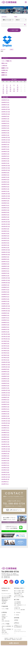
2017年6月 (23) (5, 348)
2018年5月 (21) (5, 322)
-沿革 (2, 619)
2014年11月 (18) (5, 420)
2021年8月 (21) (5, 231)
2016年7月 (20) (5, 374)
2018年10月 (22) (5, 310)
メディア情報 (5, 623)
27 (17, 91)
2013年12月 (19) (5, 446)
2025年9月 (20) (5, 116)
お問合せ (16, 623)
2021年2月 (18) (5, 245)
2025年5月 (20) (5, 125)
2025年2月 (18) (5, 132)
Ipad (2, 51)
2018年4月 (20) (5, 324)
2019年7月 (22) (5, 289)
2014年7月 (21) (5, 430)
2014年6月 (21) (5, 432)
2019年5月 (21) (5, 294)
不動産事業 (4, 606)
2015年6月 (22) (5, 404)
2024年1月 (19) (5, 163)
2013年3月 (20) (5, 467)
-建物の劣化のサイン (5, 598)
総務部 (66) (4, 75)
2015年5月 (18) (5, 406)
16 (3, 89)
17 (7, 89)
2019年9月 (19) (5, 285)
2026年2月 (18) (5, 104)
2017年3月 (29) (5, 355)
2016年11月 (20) (5, 364)
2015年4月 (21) (5, 409)
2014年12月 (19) (5, 418)
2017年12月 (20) (5, 334)
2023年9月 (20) (5, 172)
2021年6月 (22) (5, 235)
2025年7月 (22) (5, 121)
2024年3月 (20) (5, 158)
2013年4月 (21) (5, 465)
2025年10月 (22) (5, 114)
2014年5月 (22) (5, 434)
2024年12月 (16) (5, 137)
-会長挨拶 (3, 614)
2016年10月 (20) (5, 367)
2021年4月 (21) (5, 240)
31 (7, 93)
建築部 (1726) (4, 68)
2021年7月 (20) (5, 233)
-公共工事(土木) (17, 603)
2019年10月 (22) (5, 282)
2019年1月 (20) (5, 303)
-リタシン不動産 (4, 608)
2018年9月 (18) (5, 313)
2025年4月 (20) (5, 128)
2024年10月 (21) (5, 142)
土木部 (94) (4, 65)
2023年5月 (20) (5, 182)
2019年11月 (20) (5, 280)
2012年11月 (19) (5, 477)
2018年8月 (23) (5, 315)
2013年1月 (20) (5, 472)
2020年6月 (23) (5, 264)
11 (10, 87)
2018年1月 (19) (5, 331)
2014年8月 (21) (5, 427)
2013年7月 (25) (5, 458)
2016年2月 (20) (5, 385)
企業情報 (4, 612)
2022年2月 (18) (5, 217)
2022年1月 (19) (5, 219)
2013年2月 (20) (5, 470)
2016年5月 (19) (5, 378)
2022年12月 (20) (5, 193)
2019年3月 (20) (5, 299)
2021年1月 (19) (5, 247)
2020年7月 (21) (5, 261)
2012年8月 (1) (5, 481)
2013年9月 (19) (5, 453)
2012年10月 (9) (5, 479)
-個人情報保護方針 (18, 626)
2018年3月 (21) (5, 327)
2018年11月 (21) (5, 308)
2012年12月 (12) (5, 474)
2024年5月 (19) (5, 154)
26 (14, 91)
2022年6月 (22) (5, 207)
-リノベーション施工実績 (19, 609)
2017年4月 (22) (5, 353)
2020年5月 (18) (5, 266)
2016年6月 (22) (5, 376)
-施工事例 (3, 603)
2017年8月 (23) (5, 343)
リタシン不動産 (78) (6, 61)
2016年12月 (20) (5, 362)
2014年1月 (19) (5, 444)
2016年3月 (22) (5, 383)
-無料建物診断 (4, 600)
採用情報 (16, 617)
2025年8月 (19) (5, 118)
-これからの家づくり (18, 595)
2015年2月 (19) (5, 413)
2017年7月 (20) (5, 346)
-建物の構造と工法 (18, 593)
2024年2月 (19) (5, 161)
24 (7, 91)
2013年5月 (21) (5, 463)
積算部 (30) (4, 72)
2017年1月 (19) (5, 360)
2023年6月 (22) (5, 179)
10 (7, 87)
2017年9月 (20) (5, 341)
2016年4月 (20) (5, 381)
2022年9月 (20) (5, 200)
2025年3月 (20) (5, 130)
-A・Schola (16, 614)
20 (17, 89)
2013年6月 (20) (5, 460)
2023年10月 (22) (5, 170)
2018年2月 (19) (5, 329)
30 (3, 93)
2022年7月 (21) (5, 205)
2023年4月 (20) (5, 184)
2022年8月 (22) (5, 203)
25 (10, 91)
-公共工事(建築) (17, 602)
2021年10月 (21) (5, 226)
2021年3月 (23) (5, 243)
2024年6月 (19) (5, 151)
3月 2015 (14, 79)
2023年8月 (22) (5, 175)
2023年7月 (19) (5, 177)
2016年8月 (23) (5, 371)
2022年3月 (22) (5, 214)
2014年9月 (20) (5, 425)
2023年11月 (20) (5, 168)
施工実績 (16, 599)
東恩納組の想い (6, 588)
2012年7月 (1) (5, 484)
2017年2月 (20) (5, 357)
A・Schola (17, 612)
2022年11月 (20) (5, 196)
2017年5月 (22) (5, 350)
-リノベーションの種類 (6, 595)
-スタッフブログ (17, 629)
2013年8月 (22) (5, 456)
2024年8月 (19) (5, 146)
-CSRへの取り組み (5, 621)
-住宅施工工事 (17, 608)
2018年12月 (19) (5, 306)
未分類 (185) (4, 70)
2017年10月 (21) (5, 338)
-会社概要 (3, 617)
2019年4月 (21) (5, 296)
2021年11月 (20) (5, 224)
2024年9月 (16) (5, 144)
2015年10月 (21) (5, 395)
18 (10, 89)
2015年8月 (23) (5, 399)
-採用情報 (16, 620)
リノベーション (6, 593)
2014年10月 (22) (5, 423)
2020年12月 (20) (5, 249)
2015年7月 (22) (5, 402)
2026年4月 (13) (5, 100)
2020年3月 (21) (5, 271)
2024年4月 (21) (5, 156)
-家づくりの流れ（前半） (19, 590)
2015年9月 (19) (5, 397)
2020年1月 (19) (5, 275)
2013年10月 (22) (5, 451)
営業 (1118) (4, 63)
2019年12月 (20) (5, 278)
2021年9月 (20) (5, 228)
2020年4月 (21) (5, 268)
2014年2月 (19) (5, 441)
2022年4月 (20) (5, 212)
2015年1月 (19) (5, 416)
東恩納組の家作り (19, 588)
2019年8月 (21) (5, 287)
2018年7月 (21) (5, 317)
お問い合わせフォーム (14, 510)
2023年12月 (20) (5, 165)
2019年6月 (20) (5, 292)
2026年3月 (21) (5, 102)
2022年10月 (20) (5, 198)
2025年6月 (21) (5, 123)
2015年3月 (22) (5, 411)
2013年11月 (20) (5, 449)
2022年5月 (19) (5, 210)
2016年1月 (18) (5, 388)
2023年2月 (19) (5, 189)
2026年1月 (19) (5, 107)
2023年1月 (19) (5, 191)
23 (3, 91)
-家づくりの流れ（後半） (19, 592)
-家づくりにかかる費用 (19, 596)
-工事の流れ (4, 602)
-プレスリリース (4, 633)
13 (17, 87)
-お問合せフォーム (18, 625)
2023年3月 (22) (5, 186)
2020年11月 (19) (5, 252)
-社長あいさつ (4, 616)
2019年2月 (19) (5, 301)
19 (14, 89)
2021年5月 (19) (5, 238)
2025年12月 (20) (5, 109)
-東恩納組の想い (4, 590)
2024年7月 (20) (5, 149)
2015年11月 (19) (5, 392)
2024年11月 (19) (5, 139)
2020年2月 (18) (5, 273)
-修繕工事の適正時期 (5, 597)
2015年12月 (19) (5, 390)
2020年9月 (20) (5, 257)
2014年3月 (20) (5, 439)
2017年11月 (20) (5, 336)
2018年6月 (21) (5, 320)
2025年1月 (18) (5, 135)
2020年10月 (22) (5, 254)
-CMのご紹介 (4, 632)
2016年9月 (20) (5, 369)
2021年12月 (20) (5, 221)
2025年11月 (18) (5, 111)
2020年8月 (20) (5, 259)
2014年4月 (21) (5, 437)
